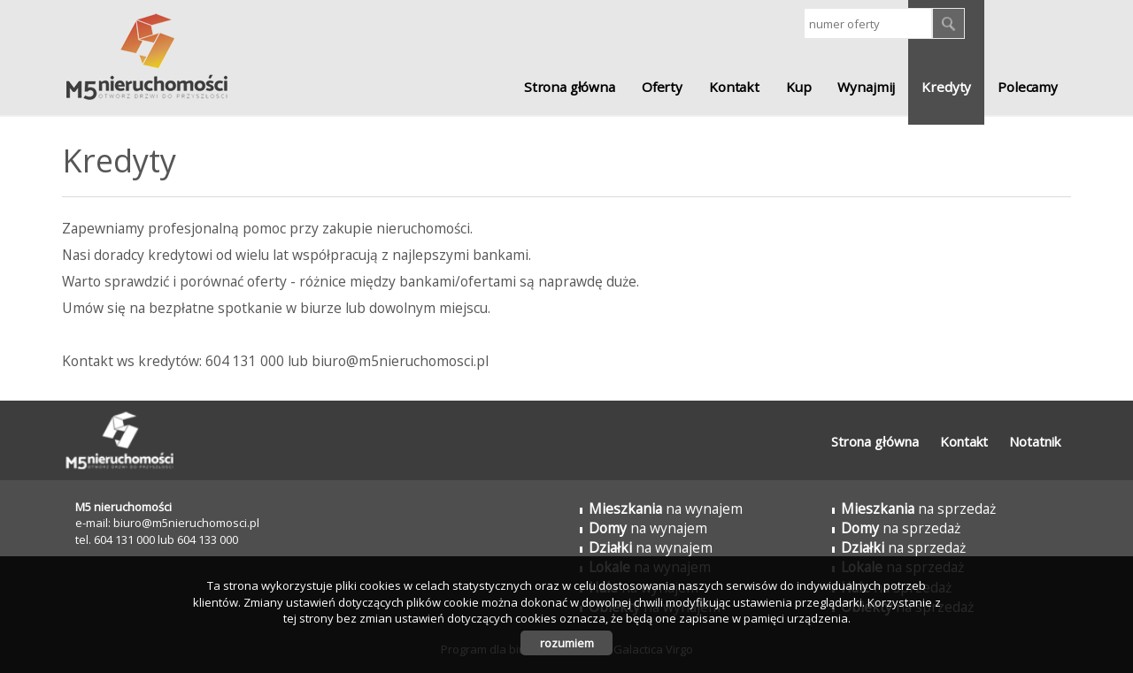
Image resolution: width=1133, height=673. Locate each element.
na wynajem (666, 508)
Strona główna (569, 87)
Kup (799, 87)
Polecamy (1028, 87)
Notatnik (1034, 441)
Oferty (662, 87)
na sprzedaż (918, 508)
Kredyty (946, 87)
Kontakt (734, 87)
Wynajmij (866, 87)
